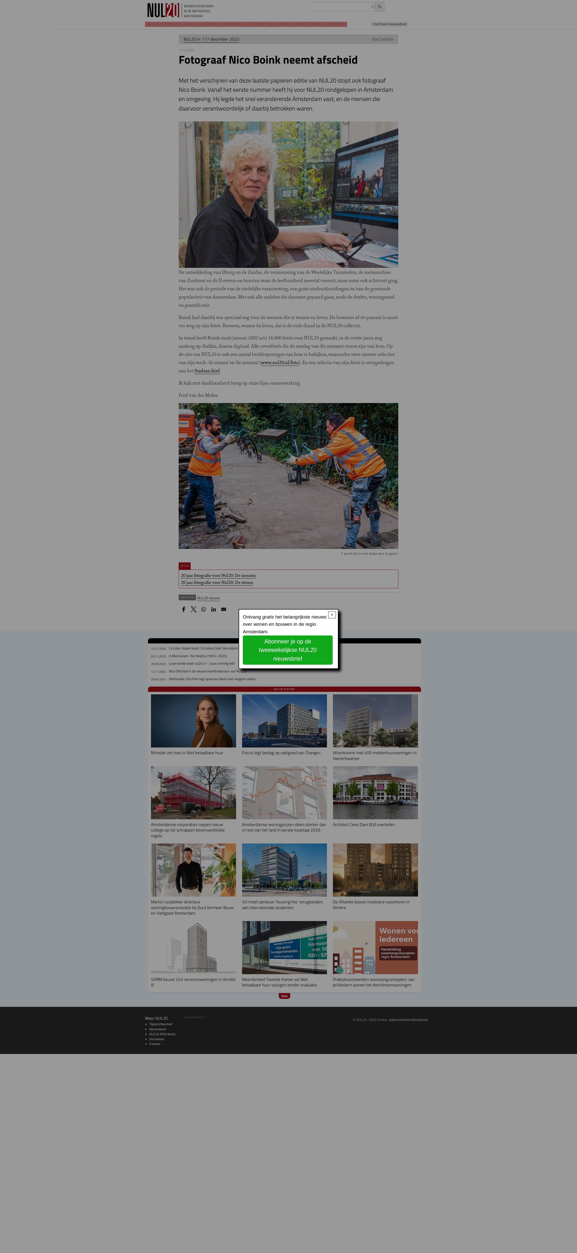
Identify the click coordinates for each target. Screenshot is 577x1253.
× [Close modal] (332, 615)
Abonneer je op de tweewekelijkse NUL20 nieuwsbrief (288, 650)
